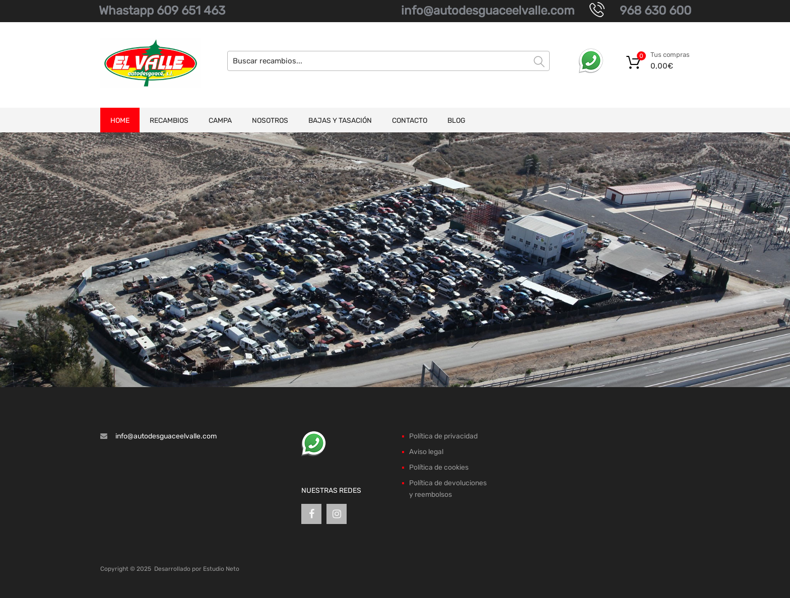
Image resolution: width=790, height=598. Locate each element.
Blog (456, 120)
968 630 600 (655, 11)
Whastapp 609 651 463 (162, 11)
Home (119, 120)
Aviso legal (426, 451)
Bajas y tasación (340, 120)
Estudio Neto (221, 568)
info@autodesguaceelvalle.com (487, 11)
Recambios (169, 120)
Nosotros (270, 120)
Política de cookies (439, 467)
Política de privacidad (443, 436)
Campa (220, 120)
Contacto (409, 120)
